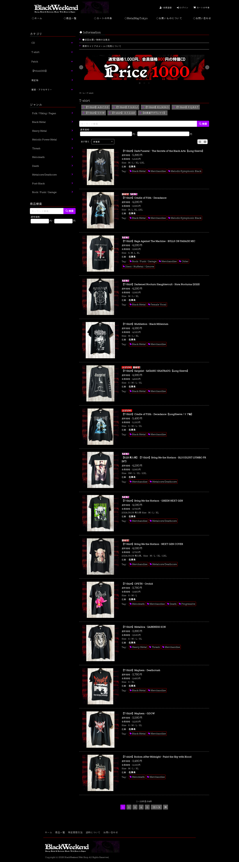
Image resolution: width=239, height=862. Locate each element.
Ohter (185, 261)
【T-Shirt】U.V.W (93, 112)
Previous (81, 67)
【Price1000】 (39, 70)
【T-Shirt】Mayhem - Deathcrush (141, 670)
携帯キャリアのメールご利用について (101, 46)
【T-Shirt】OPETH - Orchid (137, 583)
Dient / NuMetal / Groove (139, 266)
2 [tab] (144, 82)
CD (33, 42)
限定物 (34, 80)
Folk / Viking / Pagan (44, 113)
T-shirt (35, 52)
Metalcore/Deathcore (164, 481)
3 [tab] (148, 82)
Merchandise (158, 171)
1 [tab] (139, 82)
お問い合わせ (110, 832)
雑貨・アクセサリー (41, 89)
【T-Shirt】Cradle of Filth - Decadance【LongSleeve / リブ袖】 (157, 414)
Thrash (156, 647)
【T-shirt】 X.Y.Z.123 (122, 112)
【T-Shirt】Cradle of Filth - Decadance (144, 197)
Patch (34, 61)
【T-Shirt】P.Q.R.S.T (185, 107)
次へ (156, 807)
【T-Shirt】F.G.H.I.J (125, 107)
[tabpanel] (144, 67)
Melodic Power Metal (44, 139)
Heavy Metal (139, 647)
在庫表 (132, 166)
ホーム (82, 93)
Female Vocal (158, 304)
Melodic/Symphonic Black (186, 171)
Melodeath (138, 603)
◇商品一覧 (70, 18)
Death (173, 603)
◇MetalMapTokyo (136, 18)
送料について (93, 832)
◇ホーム (37, 18)
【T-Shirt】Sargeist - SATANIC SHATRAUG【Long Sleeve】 (155, 370)
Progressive (188, 603)
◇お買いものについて (169, 18)
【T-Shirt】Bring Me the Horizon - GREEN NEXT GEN (152, 500)
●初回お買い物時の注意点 (96, 39)
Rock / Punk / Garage (144, 261)
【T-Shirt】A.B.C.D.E (96, 107)
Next (207, 67)
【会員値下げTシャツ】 (152, 112)
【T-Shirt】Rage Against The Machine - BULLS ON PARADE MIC (158, 241)
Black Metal (139, 171)
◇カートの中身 (103, 18)
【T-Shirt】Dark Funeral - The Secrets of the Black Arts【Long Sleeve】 (163, 150)
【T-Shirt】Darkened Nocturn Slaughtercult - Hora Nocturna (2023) (161, 284)
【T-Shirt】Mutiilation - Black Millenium (145, 323)
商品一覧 (60, 832)
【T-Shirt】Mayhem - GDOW (138, 713)
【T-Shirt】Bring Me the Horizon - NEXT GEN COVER (152, 544)
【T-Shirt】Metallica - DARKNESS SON (144, 626)
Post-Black (38, 183)
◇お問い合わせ (202, 18)
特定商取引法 (75, 832)
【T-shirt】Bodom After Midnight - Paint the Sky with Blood (156, 756)
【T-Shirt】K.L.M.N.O (155, 107)
